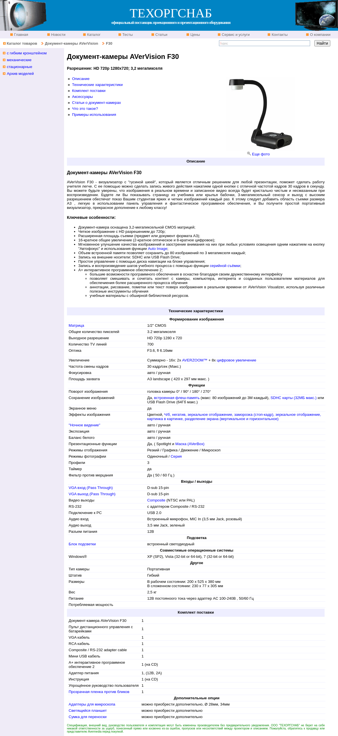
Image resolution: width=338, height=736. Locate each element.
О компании (319, 34)
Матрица (76, 325)
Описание (80, 79)
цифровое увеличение (236, 360)
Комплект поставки (89, 91)
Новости (57, 34)
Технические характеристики (97, 85)
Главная (20, 34)
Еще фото (261, 154)
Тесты (127, 34)
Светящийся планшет (88, 710)
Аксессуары (82, 96)
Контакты (279, 34)
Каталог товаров (22, 43)
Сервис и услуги (235, 34)
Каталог (93, 34)
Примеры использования (94, 114)
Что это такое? (85, 108)
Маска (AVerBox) (189, 444)
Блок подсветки (82, 544)
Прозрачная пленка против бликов (99, 692)
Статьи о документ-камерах (96, 102)
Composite (156, 500)
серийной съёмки (224, 266)
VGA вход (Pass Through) (91, 488)
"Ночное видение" (84, 425)
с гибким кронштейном (27, 53)
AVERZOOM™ (195, 360)
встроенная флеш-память (177, 398)
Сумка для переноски (87, 717)
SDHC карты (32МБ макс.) (294, 398)
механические (19, 60)
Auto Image (157, 248)
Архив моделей (20, 73)
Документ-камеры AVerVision (71, 43)
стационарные (19, 67)
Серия (176, 456)
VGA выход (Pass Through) (92, 494)
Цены (194, 34)
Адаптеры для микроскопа (92, 704)
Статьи (160, 34)
